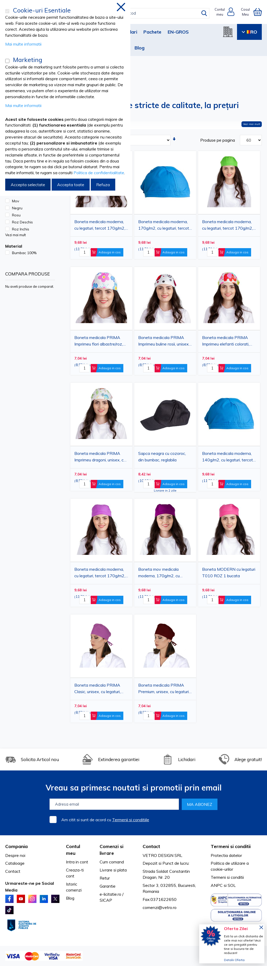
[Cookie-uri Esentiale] (7, 11)
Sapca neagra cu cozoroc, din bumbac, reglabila (162, 457)
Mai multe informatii (23, 44)
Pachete (152, 32)
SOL (232, 885)
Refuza (103, 184)
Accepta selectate (28, 184)
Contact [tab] (151, 846)
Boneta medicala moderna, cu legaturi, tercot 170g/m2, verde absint (227, 226)
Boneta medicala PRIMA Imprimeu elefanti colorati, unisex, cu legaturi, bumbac (226, 341)
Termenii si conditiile (130, 819)
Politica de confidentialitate (99, 172)
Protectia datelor (226, 855)
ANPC (217, 885)
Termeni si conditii (227, 877)
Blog (139, 48)
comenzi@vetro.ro (160, 907)
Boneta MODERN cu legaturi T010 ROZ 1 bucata (228, 573)
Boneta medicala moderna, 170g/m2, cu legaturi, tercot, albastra (164, 226)
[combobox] (138, 13)
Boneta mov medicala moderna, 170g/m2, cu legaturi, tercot (159, 573)
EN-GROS (178, 32)
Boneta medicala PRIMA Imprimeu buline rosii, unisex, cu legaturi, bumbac (164, 341)
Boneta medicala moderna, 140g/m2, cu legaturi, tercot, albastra (228, 457)
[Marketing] (7, 61)
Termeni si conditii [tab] (231, 846)
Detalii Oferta (234, 960)
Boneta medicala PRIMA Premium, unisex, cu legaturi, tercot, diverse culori (164, 689)
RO (249, 32)
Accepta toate (70, 184)
